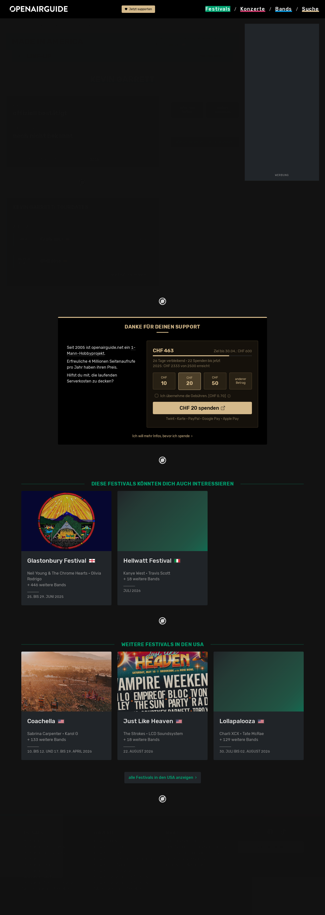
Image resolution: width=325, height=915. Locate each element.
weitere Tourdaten (223, 109)
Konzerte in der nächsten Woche (123, 858)
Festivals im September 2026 (48, 882)
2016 (94, 159)
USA (54, 25)
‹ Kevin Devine (187, 158)
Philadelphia (171, 44)
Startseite (15, 25)
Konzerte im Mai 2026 (113, 870)
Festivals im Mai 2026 (41, 864)
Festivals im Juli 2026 (41, 876)
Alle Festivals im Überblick (45, 888)
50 (215, 381)
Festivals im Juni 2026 (42, 870)
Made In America (76, 25)
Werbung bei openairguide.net (193, 852)
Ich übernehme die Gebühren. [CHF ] (193, 395)
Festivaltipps (33, 840)
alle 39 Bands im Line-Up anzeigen (205, 142)
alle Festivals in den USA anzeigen (161, 777)
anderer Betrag (240, 380)
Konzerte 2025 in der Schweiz (121, 876)
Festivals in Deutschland (44, 852)
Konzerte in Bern (108, 852)
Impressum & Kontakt (185, 864)
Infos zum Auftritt (187, 109)
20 (190, 381)
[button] (213, 56)
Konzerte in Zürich (110, 846)
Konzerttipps (105, 840)
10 (164, 381)
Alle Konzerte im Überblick (117, 888)
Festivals (37, 25)
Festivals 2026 (35, 858)
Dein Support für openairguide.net (197, 846)
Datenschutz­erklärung (186, 858)
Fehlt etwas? (144, 207)
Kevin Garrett (126, 25)
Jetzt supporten (138, 9)
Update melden (270, 846)
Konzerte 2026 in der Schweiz (121, 882)
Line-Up (102, 25)
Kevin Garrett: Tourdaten (50, 207)
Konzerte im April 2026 (114, 864)
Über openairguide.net (186, 840)
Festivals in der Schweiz (43, 846)
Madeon (223, 158)
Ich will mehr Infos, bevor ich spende (161, 435)
